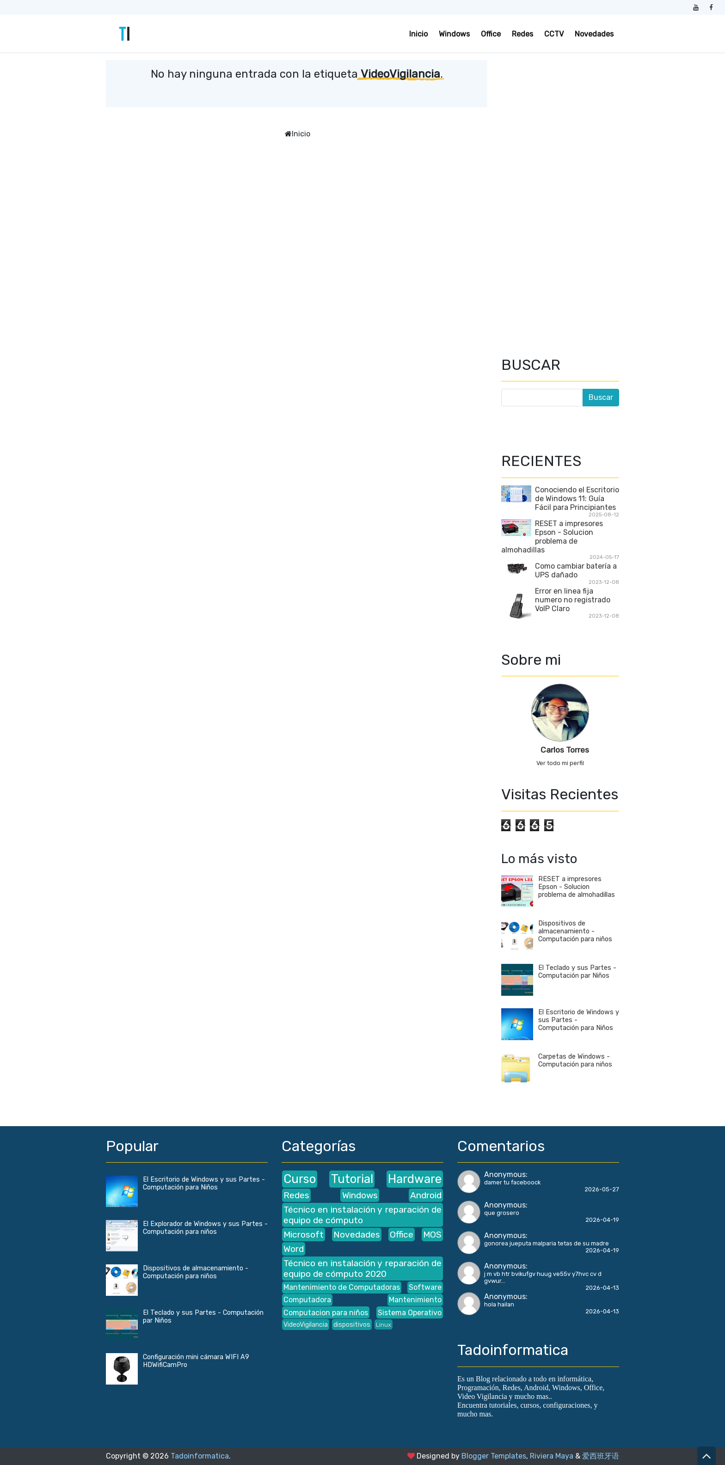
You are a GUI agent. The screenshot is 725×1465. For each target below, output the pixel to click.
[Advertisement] (560, 198)
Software (425, 1287)
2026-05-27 (601, 1189)
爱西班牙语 (600, 1456)
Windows (454, 34)
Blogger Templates (493, 1456)
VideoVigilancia (305, 1325)
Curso (299, 1179)
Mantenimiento (415, 1299)
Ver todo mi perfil (560, 763)
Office (491, 34)
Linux (383, 1324)
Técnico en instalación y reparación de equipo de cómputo (362, 1215)
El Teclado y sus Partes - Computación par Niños (577, 972)
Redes (522, 34)
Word (293, 1249)
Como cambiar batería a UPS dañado (576, 570)
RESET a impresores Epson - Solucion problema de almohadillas (552, 536)
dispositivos (351, 1325)
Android (426, 1195)
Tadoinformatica (200, 1456)
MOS (432, 1234)
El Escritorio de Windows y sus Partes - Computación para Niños (204, 1183)
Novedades (594, 34)
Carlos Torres (565, 749)
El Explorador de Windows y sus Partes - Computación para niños (205, 1228)
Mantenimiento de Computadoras (341, 1287)
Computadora (307, 1299)
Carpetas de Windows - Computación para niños (575, 1060)
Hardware (415, 1179)
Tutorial (352, 1179)
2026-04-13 (602, 1287)
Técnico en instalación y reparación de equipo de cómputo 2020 (362, 1268)
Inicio (418, 34)
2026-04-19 (602, 1219)
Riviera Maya (551, 1456)
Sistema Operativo (410, 1312)
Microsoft (303, 1234)
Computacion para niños (325, 1312)
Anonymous (505, 1174)
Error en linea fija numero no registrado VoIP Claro (572, 600)
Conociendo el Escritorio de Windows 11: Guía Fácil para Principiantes (577, 498)
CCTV (554, 34)
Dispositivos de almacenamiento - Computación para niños (575, 931)
